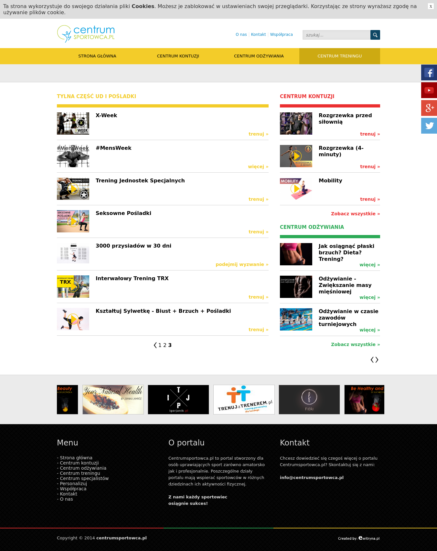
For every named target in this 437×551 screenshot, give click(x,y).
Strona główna (97, 56)
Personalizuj (73, 483)
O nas (241, 34)
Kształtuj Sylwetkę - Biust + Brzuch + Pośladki (163, 311)
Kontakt (258, 34)
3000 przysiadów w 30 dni (133, 246)
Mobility (330, 181)
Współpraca (281, 34)
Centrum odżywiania (259, 56)
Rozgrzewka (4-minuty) (341, 151)
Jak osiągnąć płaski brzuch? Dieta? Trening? (346, 252)
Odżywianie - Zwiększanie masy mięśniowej (345, 285)
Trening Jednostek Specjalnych (140, 181)
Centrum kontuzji (178, 56)
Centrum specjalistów (84, 478)
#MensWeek (114, 148)
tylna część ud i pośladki (96, 96)
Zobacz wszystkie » (355, 213)
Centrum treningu (340, 56)
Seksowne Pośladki (123, 213)
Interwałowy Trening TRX (132, 278)
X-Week (106, 115)
